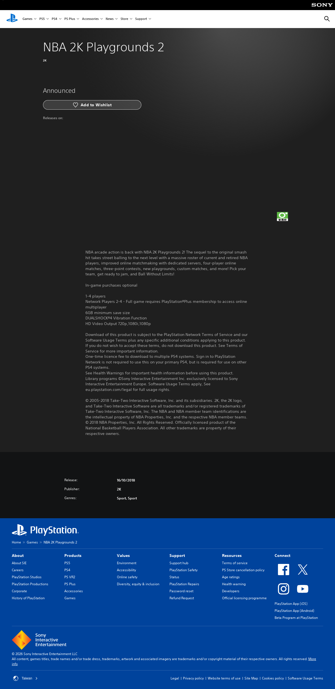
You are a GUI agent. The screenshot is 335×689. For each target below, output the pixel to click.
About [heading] (18, 555)
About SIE (19, 563)
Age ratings (231, 577)
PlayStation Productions (30, 584)
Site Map (251, 678)
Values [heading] (123, 555)
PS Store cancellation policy (243, 570)
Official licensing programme (244, 598)
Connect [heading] (282, 555)
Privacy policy (193, 678)
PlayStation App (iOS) (291, 603)
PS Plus (69, 19)
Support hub (178, 563)
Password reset (181, 591)
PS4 (54, 19)
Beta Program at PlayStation (296, 617)
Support (141, 19)
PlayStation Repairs (184, 584)
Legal (175, 678)
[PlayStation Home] (12, 19)
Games (27, 19)
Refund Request (181, 598)
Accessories (90, 19)
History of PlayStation (28, 598)
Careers (18, 570)
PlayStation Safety (183, 570)
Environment (126, 563)
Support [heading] (177, 555)
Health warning (234, 584)
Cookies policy (273, 678)
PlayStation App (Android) (294, 610)
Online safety (127, 577)
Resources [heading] (232, 555)
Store (124, 19)
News (110, 19)
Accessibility (126, 570)
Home (16, 542)
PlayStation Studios (27, 577)
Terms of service (235, 563)
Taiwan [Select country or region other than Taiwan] (25, 678)
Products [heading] (73, 555)
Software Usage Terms (305, 678)
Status (174, 577)
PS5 (42, 19)
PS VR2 (69, 577)
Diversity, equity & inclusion (138, 584)
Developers (230, 591)
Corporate (19, 591)
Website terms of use (224, 678)
